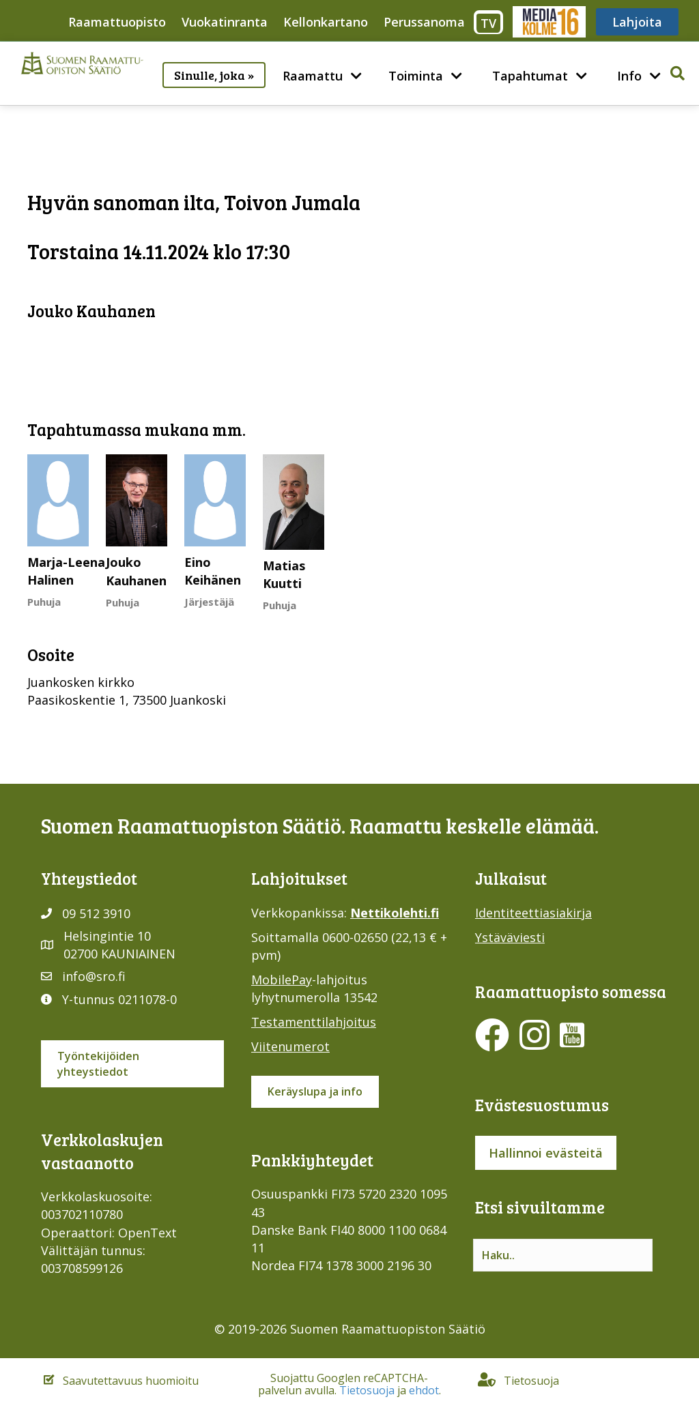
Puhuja (44, 601)
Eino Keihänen (212, 571)
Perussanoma (424, 22)
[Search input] (563, 1255)
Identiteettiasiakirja (533, 913)
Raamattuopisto (117, 22)
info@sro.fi (94, 976)
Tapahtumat (530, 76)
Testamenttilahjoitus (313, 1022)
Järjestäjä (209, 601)
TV (488, 23)
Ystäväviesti (510, 937)
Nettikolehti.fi (394, 913)
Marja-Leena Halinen (66, 571)
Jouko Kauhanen (136, 571)
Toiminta (415, 76)
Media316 (548, 22)
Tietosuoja (367, 1390)
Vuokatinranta (225, 22)
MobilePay (281, 979)
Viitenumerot (290, 1046)
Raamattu (313, 76)
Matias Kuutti (284, 574)
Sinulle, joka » (214, 75)
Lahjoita (637, 22)
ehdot (424, 1390)
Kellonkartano (325, 22)
